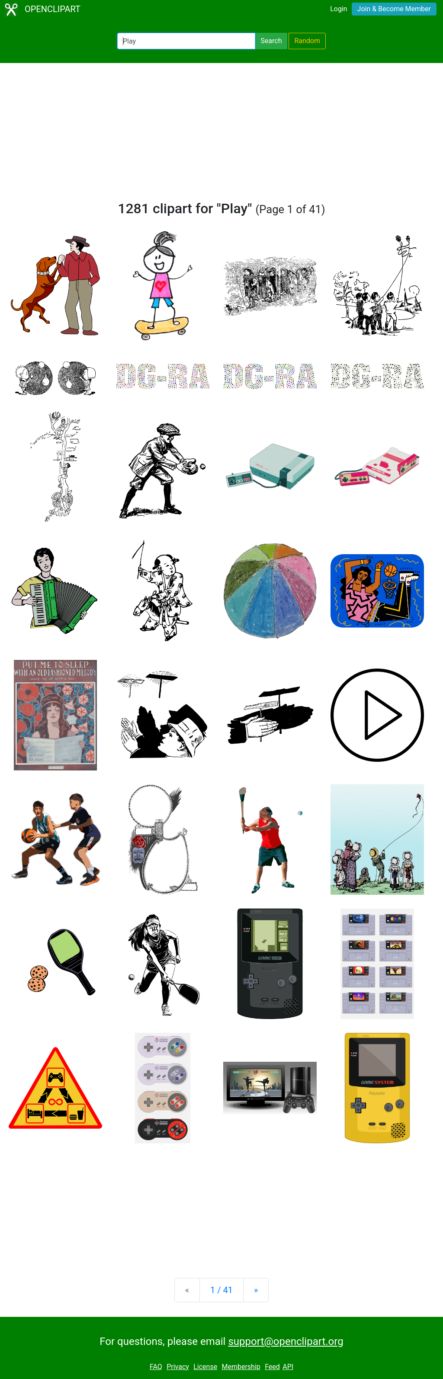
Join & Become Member (394, 9)
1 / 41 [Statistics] (221, 1290)
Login (338, 9)
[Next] (256, 1290)
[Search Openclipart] (186, 41)
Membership (241, 1367)
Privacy (178, 1367)
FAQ (156, 1367)
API (287, 1367)
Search (271, 41)
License (205, 1367)
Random (307, 41)
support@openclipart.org (285, 1341)
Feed (272, 1367)
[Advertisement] (221, 135)
